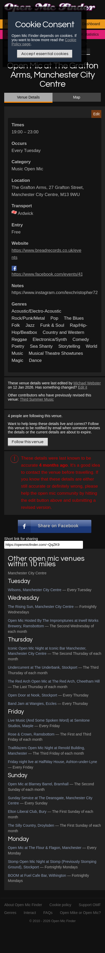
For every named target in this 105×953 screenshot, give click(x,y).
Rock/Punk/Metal (28, 318)
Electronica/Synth (50, 339)
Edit (96, 114)
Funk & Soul (52, 325)
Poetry (18, 346)
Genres (10, 913)
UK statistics (88, 34)
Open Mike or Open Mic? (80, 913)
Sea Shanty (41, 346)
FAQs (47, 913)
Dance (35, 360)
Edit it (82, 387)
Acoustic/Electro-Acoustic (36, 311)
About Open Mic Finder (23, 905)
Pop (54, 318)
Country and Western (63, 332)
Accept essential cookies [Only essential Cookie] (44, 54)
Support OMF (90, 905)
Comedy (80, 339)
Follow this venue (28, 442)
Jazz (30, 325)
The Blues (74, 318)
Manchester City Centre (27, 573)
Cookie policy (60, 905)
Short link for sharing (21, 539)
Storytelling (69, 346)
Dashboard (91, 24)
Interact (30, 913)
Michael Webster (87, 383)
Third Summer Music (37, 399)
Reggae (19, 339)
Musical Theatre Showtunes (56, 353)
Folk (16, 325)
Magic (17, 360)
